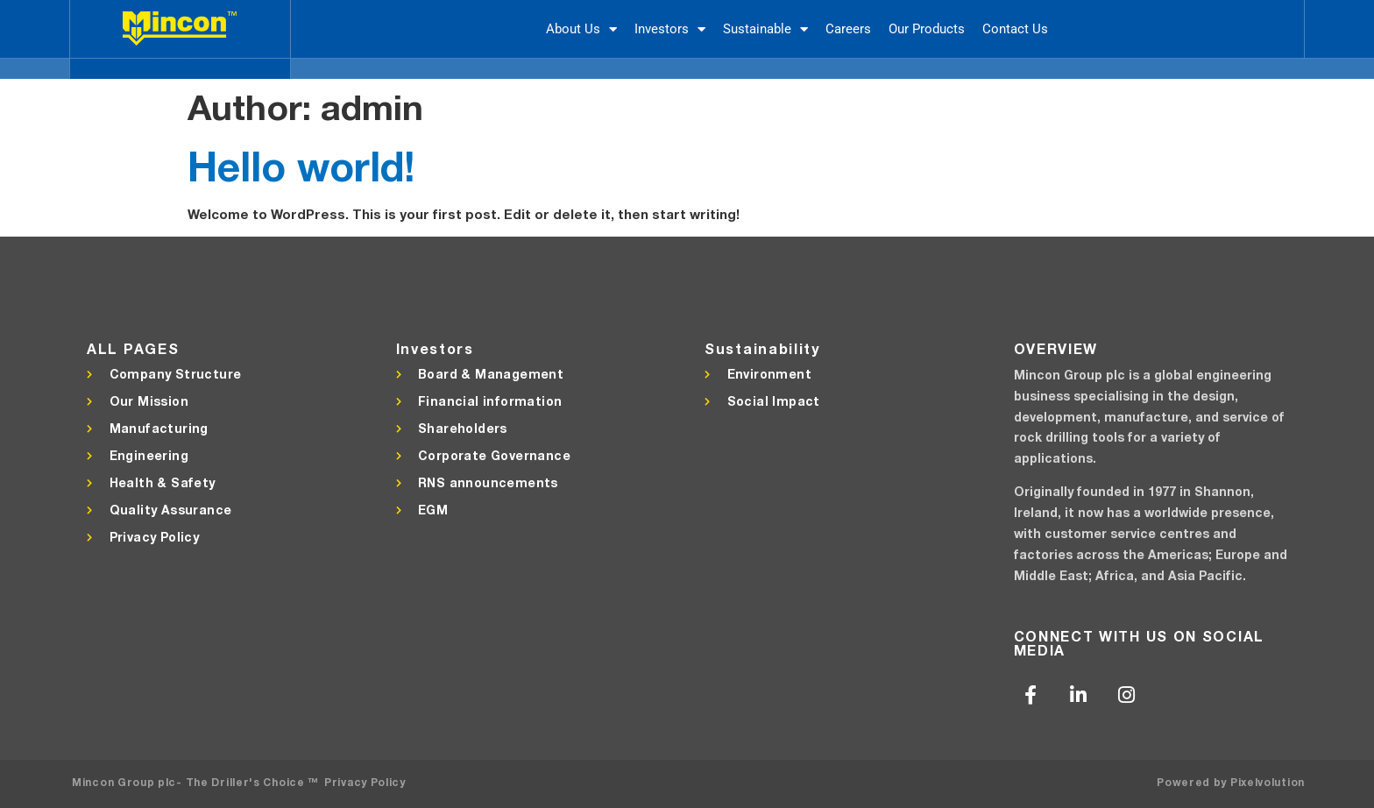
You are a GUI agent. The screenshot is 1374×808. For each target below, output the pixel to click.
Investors (669, 29)
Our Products (927, 29)
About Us (581, 29)
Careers (848, 29)
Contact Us (1015, 29)
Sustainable (765, 29)
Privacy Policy (365, 782)
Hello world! (301, 166)
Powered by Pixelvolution (1231, 782)
